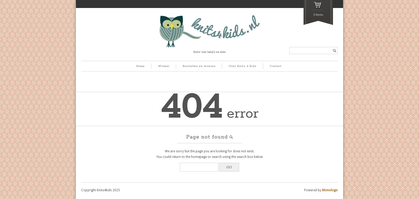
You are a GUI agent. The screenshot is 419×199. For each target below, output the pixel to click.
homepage (199, 157)
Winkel (163, 66)
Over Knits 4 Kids (243, 66)
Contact (276, 66)
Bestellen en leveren (199, 66)
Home (140, 66)
